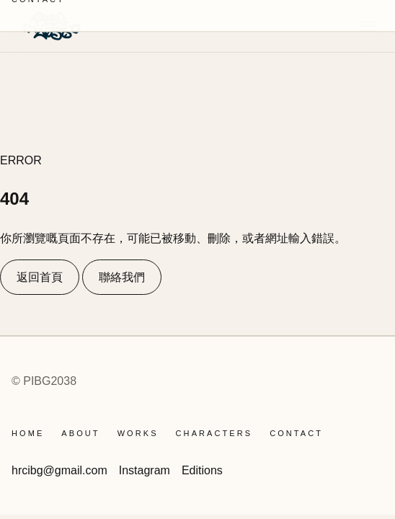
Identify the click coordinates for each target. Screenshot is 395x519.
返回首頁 (40, 277)
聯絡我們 (122, 277)
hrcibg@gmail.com (59, 470)
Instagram (144, 470)
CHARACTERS (214, 433)
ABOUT (80, 433)
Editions (202, 470)
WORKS (138, 433)
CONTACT (296, 433)
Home (28, 433)
